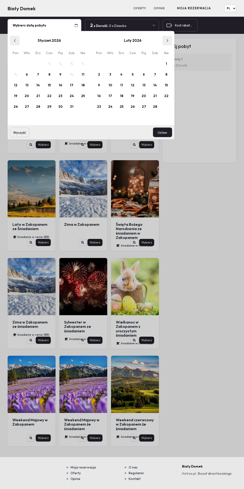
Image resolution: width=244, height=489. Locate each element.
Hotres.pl (189, 473)
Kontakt (135, 479)
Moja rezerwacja (194, 8)
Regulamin (136, 473)
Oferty (139, 8)
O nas (133, 467)
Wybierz (43, 144)
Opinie (159, 8)
